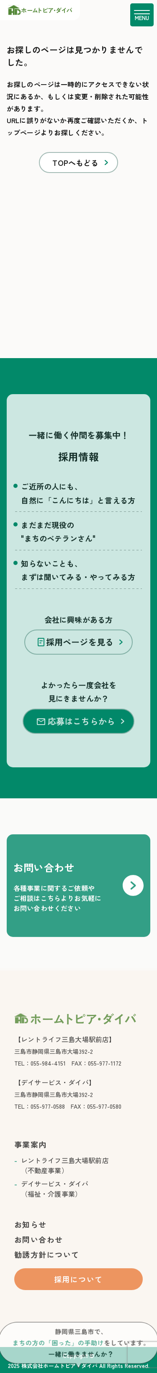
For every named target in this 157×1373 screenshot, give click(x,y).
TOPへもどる (75, 162)
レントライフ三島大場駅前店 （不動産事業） (65, 1174)
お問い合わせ (38, 1248)
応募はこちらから (76, 730)
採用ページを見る (76, 651)
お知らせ (30, 1233)
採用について (78, 1288)
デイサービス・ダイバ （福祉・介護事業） (55, 1198)
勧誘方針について (47, 1263)
